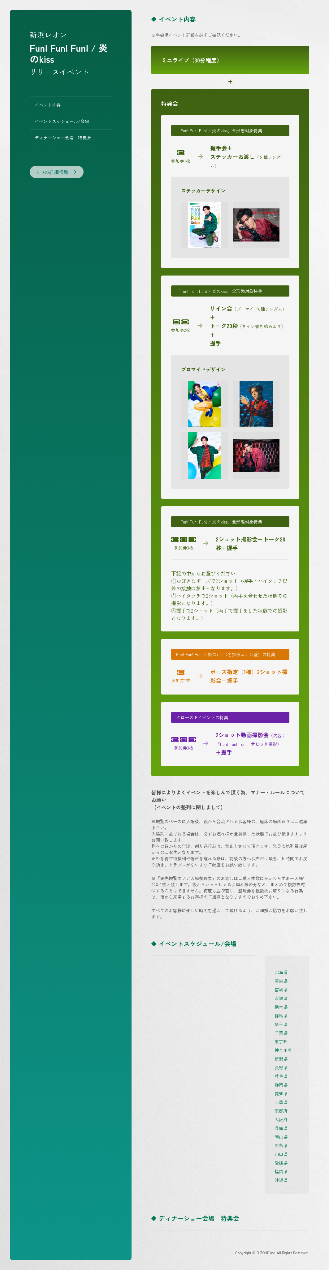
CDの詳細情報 (56, 172)
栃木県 (281, 1007)
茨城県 (281, 998)
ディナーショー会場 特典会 (63, 138)
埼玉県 (281, 1024)
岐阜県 (281, 1076)
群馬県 (281, 1015)
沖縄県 (281, 1180)
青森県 (281, 981)
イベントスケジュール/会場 (62, 121)
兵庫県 (281, 1128)
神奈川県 (283, 1050)
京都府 (281, 1111)
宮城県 (281, 989)
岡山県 (281, 1137)
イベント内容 (48, 105)
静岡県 (281, 1085)
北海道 (281, 972)
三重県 (281, 1102)
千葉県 (281, 1033)
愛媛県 (281, 1163)
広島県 (281, 1145)
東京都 (281, 1041)
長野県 (281, 1067)
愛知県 (281, 1093)
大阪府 (281, 1119)
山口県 (281, 1154)
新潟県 (281, 1059)
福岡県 (281, 1171)
